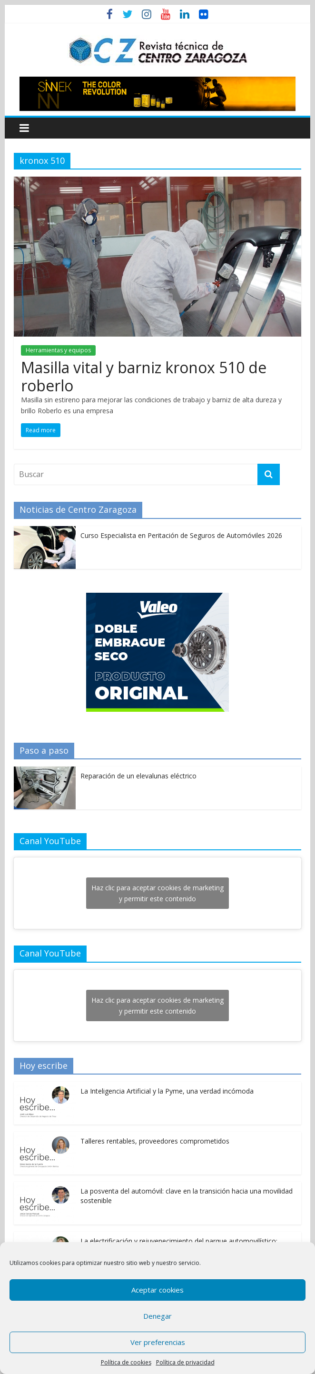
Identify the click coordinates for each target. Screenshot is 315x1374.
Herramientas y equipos (58, 350)
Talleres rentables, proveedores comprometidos (154, 1140)
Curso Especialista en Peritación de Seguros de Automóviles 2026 (181, 535)
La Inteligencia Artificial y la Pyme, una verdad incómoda (167, 1090)
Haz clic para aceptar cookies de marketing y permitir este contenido (157, 893)
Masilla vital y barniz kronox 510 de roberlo (143, 376)
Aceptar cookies (157, 1289)
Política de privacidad (185, 1362)
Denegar (157, 1316)
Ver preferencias (157, 1342)
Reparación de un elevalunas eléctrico (138, 775)
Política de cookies (126, 1362)
